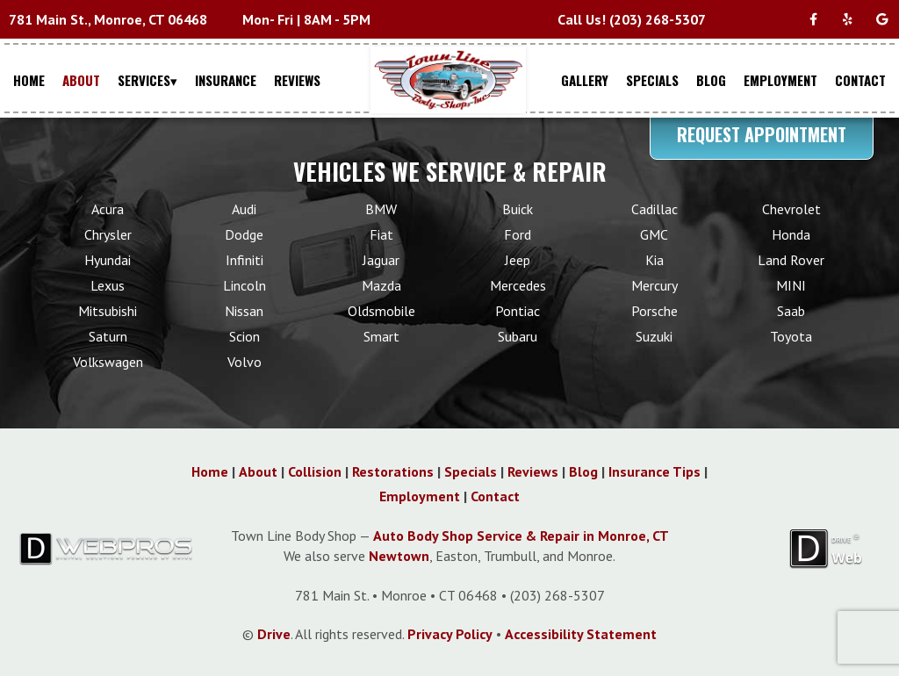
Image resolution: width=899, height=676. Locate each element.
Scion (244, 336)
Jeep (517, 260)
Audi (244, 209)
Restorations (393, 471)
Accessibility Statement (581, 634)
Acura (107, 209)
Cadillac (654, 209)
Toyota (791, 336)
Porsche (654, 311)
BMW (381, 209)
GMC (654, 234)
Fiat (381, 234)
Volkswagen (108, 361)
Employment (419, 496)
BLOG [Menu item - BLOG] (711, 80)
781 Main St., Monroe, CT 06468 (108, 19)
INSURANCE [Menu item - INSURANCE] (225, 80)
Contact (495, 496)
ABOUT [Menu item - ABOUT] (81, 80)
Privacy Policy (450, 634)
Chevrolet (791, 209)
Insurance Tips (654, 471)
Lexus (107, 285)
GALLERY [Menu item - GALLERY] (584, 80)
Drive (274, 634)
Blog (583, 471)
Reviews (532, 471)
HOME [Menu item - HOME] (29, 80)
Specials (470, 471)
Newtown (399, 556)
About (258, 471)
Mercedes (518, 285)
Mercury (654, 285)
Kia (654, 260)
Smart (381, 336)
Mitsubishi (107, 311)
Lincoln (244, 285)
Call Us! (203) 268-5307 (631, 19)
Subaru (517, 336)
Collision (315, 471)
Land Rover (791, 260)
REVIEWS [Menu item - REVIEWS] (297, 80)
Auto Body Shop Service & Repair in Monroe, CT (521, 535)
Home (209, 471)
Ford (517, 234)
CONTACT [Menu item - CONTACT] (860, 80)
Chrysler (108, 234)
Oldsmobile (381, 311)
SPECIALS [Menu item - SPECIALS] (652, 80)
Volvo (244, 361)
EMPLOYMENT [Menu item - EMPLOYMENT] (780, 80)
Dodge (244, 234)
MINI (791, 285)
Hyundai (107, 260)
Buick (517, 209)
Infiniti (244, 260)
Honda (791, 234)
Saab (791, 311)
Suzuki (654, 336)
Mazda (381, 285)
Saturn (108, 336)
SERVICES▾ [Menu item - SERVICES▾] (147, 80)
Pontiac (517, 311)
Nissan (244, 311)
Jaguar (381, 260)
